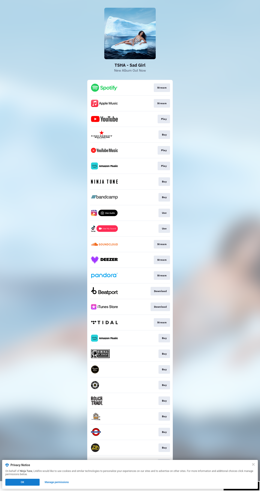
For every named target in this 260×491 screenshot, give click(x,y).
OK (22, 482)
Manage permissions (57, 482)
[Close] (253, 464)
